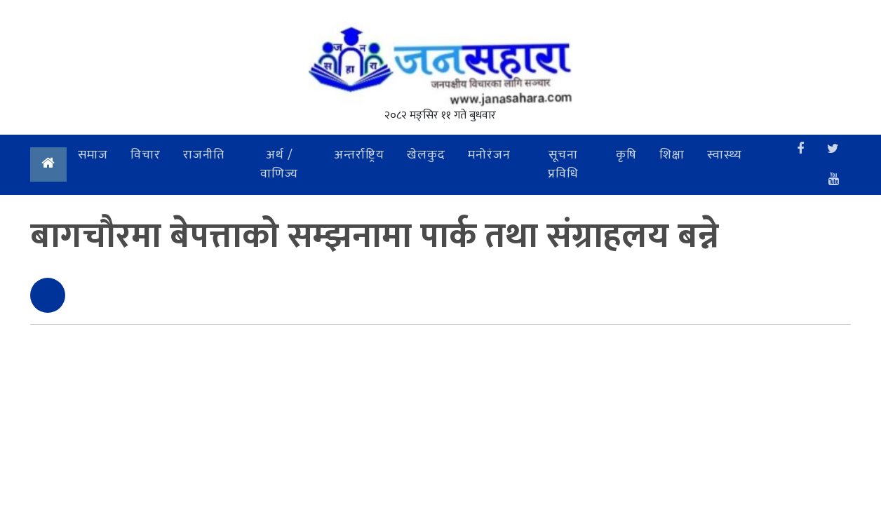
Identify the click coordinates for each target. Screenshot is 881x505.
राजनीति (203, 155)
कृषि (626, 155)
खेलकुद (426, 155)
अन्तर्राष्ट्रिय (359, 155)
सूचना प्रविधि (563, 164)
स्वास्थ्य (724, 155)
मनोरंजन (489, 155)
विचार (145, 155)
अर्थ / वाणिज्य (279, 164)
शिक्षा (672, 155)
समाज (93, 155)
